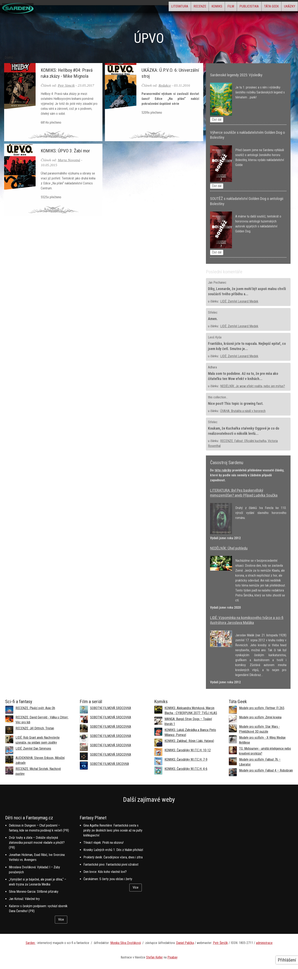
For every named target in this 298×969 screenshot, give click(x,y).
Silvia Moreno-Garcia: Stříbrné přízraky (33, 892)
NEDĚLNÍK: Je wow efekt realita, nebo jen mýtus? (252, 386)
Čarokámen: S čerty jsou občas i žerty (107, 879)
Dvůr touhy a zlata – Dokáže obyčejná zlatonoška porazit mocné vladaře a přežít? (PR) (37, 843)
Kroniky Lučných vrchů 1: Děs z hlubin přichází (113, 850)
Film (211, 7)
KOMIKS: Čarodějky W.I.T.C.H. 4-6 (186, 769)
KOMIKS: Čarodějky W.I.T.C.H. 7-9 (186, 759)
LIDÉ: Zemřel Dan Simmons (33, 748)
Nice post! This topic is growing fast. (235, 403)
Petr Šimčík (220, 943)
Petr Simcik (66, 85)
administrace (264, 943)
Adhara (212, 367)
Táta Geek (263, 7)
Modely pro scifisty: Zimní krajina (260, 717)
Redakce (165, 85)
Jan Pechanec (217, 282)
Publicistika (235, 7)
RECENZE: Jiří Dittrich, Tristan (35, 728)
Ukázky (286, 7)
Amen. (213, 319)
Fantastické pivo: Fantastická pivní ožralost (110, 864)
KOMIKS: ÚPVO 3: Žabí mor (65, 150)
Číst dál (216, 120)
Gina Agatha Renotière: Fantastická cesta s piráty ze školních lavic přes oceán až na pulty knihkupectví (112, 830)
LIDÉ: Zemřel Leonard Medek (239, 301)
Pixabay (172, 957)
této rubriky (223, 470)
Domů (9, 57)
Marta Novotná (69, 160)
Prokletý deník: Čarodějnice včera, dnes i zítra (113, 857)
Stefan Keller (154, 957)
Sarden (31, 943)
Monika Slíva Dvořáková (125, 943)
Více (61, 919)
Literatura (144, 7)
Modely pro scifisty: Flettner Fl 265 (261, 708)
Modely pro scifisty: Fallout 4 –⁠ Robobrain (266, 770)
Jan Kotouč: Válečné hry (24, 899)
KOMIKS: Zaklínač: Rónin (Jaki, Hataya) (189, 741)
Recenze (169, 7)
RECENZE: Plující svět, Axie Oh (35, 708)
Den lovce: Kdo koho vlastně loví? (105, 872)
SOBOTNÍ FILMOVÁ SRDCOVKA (110, 708)
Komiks (192, 7)
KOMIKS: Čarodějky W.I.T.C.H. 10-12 (188, 750)
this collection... (218, 397)
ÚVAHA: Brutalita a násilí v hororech (243, 411)
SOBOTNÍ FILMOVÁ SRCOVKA (109, 764)
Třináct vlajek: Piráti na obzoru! (103, 843)
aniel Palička (186, 943)
